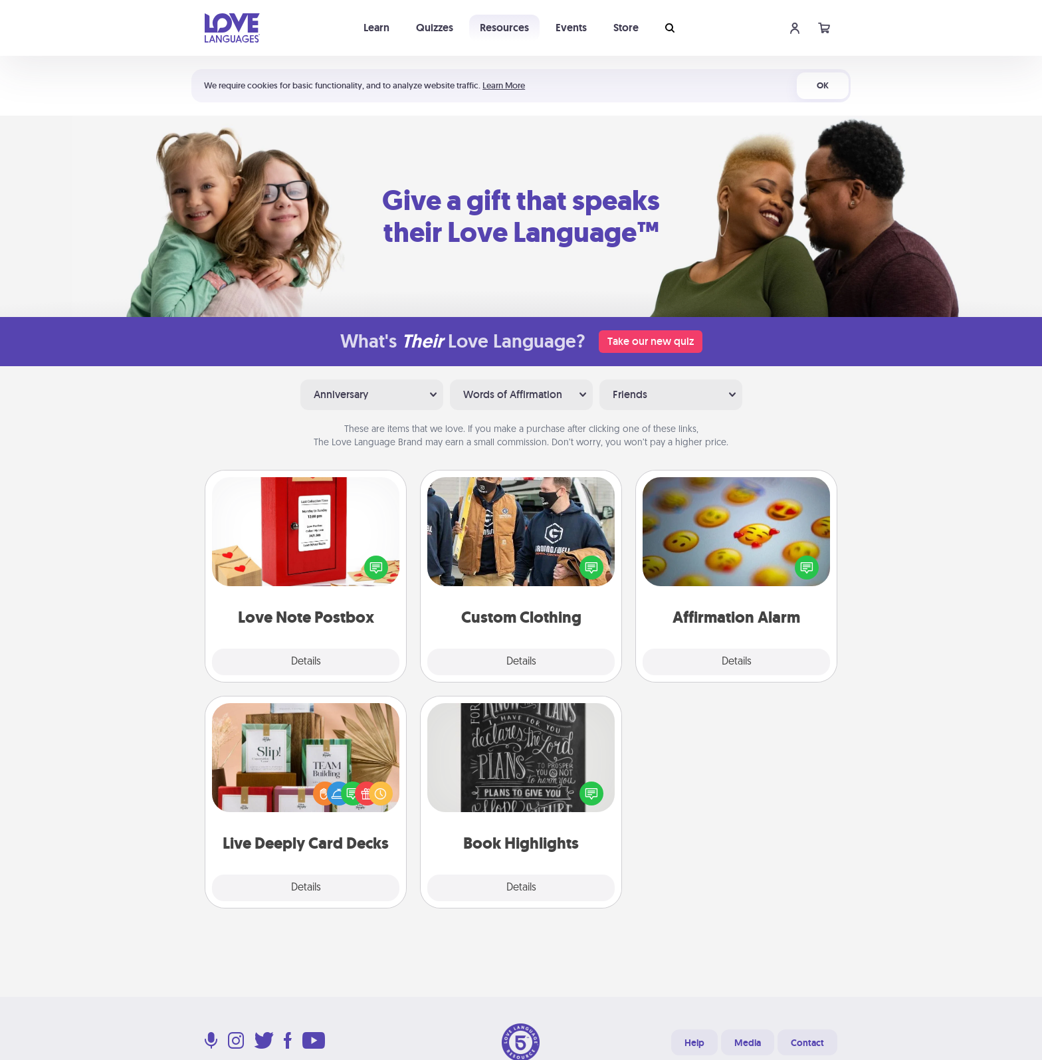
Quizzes (434, 28)
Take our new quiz (650, 341)
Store (626, 28)
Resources (504, 28)
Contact (807, 1043)
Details (306, 662)
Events (571, 28)
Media (747, 1043)
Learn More (503, 85)
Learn (376, 28)
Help (694, 1043)
